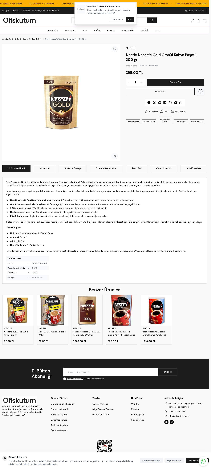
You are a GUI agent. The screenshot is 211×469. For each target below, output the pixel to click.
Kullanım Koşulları (59, 414)
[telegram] (175, 102)
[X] (154, 102)
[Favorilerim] (198, 20)
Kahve (25, 39)
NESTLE (8, 328)
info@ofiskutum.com (179, 416)
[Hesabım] (192, 20)
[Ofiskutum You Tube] (166, 422)
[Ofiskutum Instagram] (172, 422)
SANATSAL (70, 30)
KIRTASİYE (53, 30)
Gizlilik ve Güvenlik (59, 409)
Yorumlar (45, 168)
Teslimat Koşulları (59, 425)
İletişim (5, 10)
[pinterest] (159, 102)
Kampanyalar (38, 10)
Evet (130, 19)
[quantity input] (135, 82)
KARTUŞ (111, 30)
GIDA (158, 30)
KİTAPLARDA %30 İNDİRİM (50, 3)
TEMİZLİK (144, 30)
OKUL (84, 30)
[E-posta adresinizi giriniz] (120, 372)
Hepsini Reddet (174, 460)
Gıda (17, 39)
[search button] (152, 20)
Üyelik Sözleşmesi (59, 430)
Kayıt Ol (168, 372)
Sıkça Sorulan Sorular (102, 409)
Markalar (26, 10)
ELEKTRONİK (127, 30)
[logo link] (19, 20)
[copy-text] (180, 102)
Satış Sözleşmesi (59, 420)
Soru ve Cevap (72, 168)
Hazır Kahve (36, 39)
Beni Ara (137, 168)
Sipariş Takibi (137, 420)
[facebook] (148, 102)
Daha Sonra (117, 19)
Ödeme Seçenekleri (106, 168)
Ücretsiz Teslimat (100, 414)
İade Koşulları (193, 168)
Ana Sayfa (6, 39)
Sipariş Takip (53, 10)
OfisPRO (15, 10)
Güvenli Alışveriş (100, 404)
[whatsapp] (170, 102)
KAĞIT (97, 30)
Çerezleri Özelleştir (151, 460)
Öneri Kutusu (163, 168)
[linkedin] (164, 102)
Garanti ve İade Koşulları (62, 404)
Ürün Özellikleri (16, 168)
